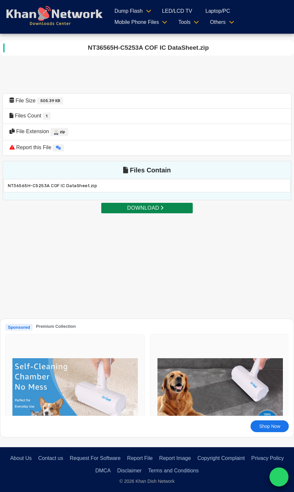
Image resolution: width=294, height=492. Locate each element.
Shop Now (269, 426)
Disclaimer (129, 470)
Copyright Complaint (221, 458)
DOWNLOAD (145, 208)
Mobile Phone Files (136, 22)
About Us (21, 458)
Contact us (50, 458)
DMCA (103, 470)
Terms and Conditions (173, 470)
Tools (184, 22)
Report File (140, 458)
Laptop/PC (217, 11)
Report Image (175, 458)
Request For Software (95, 458)
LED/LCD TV (177, 11)
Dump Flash (128, 11)
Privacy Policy (267, 458)
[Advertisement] (147, 260)
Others (218, 22)
